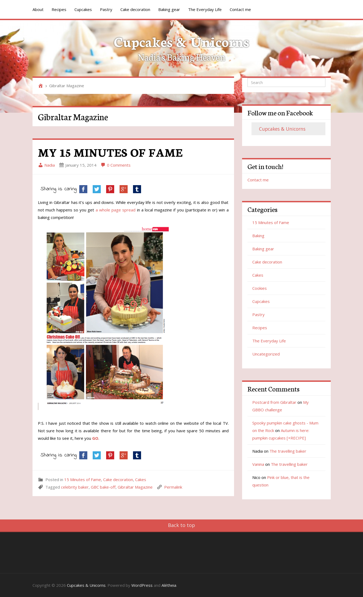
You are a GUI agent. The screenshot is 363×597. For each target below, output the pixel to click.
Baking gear (169, 9)
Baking (258, 235)
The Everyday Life (205, 9)
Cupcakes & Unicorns (181, 40)
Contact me (240, 9)
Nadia (46, 165)
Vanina (258, 464)
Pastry (106, 9)
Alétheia (168, 585)
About (38, 9)
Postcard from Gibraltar (274, 402)
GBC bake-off (103, 487)
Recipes (59, 9)
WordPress (142, 585)
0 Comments (115, 165)
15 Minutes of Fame (82, 479)
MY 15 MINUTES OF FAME (110, 152)
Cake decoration (135, 9)
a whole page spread (116, 210)
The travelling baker (287, 451)
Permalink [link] (173, 487)
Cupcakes (83, 9)
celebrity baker (75, 487)
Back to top (181, 525)
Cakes (140, 479)
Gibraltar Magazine (135, 487)
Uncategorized (266, 354)
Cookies (259, 288)
